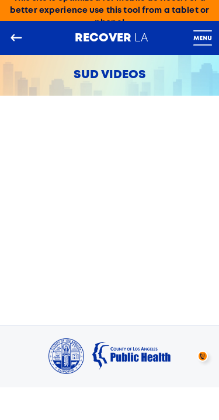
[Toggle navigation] (202, 38)
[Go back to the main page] (16, 38)
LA (112, 37)
